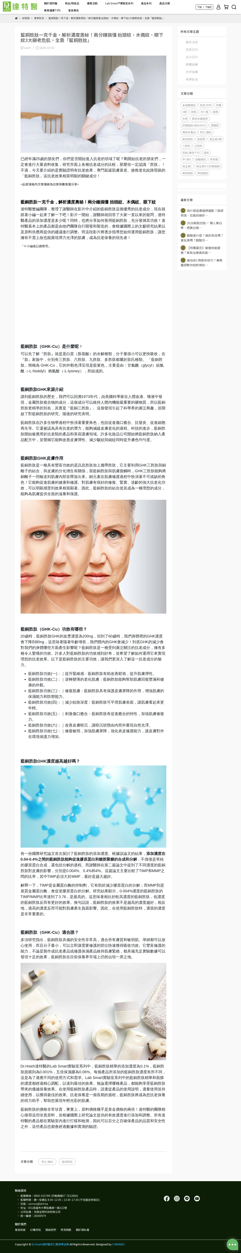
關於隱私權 (82, 1230)
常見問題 (66, 1230)
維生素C (187, 166)
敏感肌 (201, 139)
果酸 (193, 112)
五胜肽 (199, 146)
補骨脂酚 (187, 173)
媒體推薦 (192, 64)
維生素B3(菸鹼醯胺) (208, 166)
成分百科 (192, 57)
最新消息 (192, 42)
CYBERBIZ (118, 1244)
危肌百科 (192, 49)
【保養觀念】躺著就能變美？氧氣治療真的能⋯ (200, 250)
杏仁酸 (204, 112)
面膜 (215, 112)
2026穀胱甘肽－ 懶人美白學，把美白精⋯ (201, 225)
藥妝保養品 (189, 132)
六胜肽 (186, 146)
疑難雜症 (200, 159)
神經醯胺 (202, 173)
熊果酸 (214, 159)
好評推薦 (192, 72)
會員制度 (20, 1230)
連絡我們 (50, 1230)
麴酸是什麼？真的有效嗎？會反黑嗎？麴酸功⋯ (202, 237)
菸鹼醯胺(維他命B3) (194, 125)
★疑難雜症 (189, 105)
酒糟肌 (215, 125)
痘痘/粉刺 (206, 105)
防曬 (218, 105)
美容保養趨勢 (200, 119)
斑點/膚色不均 (190, 153)
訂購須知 (35, 1230)
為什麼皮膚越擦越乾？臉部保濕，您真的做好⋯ (202, 213)
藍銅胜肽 (67, 1162)
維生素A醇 (215, 139)
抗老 (185, 119)
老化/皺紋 (47, 1162)
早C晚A (186, 159)
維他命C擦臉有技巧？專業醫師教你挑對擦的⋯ (201, 262)
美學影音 (192, 79)
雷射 (206, 153)
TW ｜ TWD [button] (204, 7)
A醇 (184, 112)
